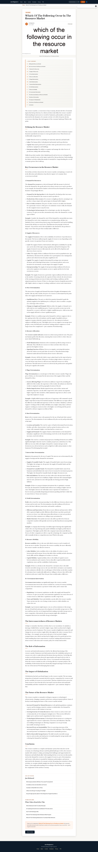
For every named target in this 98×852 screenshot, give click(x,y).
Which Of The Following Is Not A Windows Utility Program (38, 814)
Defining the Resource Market (35, 63)
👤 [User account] (87, 2)
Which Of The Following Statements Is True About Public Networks (40, 817)
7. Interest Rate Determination (35, 84)
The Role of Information (34, 97)
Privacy (39, 1)
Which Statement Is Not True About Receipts (36, 805)
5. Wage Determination (33, 79)
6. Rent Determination (33, 81)
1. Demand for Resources (34, 69)
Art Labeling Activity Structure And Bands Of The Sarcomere (39, 808)
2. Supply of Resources (33, 71)
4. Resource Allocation (33, 76)
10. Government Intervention (34, 92)
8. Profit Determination (33, 87)
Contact (29, 1)
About (25, 1)
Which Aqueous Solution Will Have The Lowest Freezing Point (39, 781)
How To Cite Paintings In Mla (32, 811)
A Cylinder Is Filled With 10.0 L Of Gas (34, 787)
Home (21, 1)
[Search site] (74, 2)
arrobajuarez (14, 2)
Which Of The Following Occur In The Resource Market (51, 823)
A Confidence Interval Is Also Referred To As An (36, 784)
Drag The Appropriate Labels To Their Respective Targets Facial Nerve (41, 793)
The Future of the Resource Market (36, 102)
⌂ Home (82, 1)
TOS (43, 1)
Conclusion (31, 104)
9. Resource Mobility (33, 89)
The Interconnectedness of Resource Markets (38, 94)
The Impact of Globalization (34, 99)
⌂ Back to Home (30, 832)
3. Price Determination (33, 74)
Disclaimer (34, 1)
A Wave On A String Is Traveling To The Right (36, 790)
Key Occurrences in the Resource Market (37, 66)
